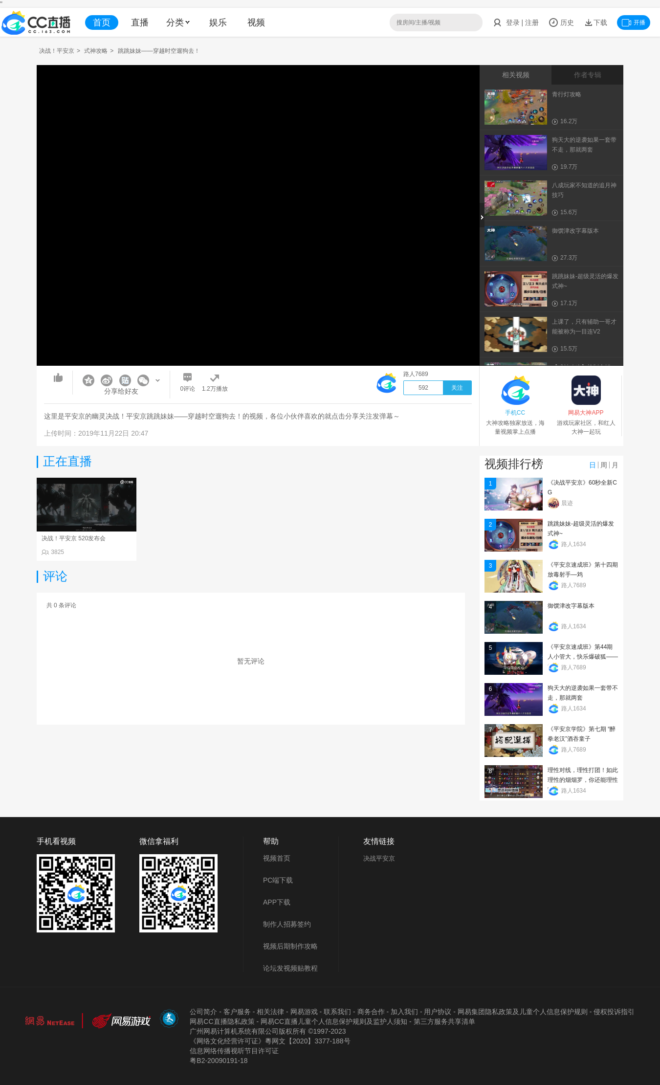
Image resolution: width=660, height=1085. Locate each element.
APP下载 (276, 902)
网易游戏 (304, 1012)
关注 (457, 387)
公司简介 (203, 1012)
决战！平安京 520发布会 (74, 538)
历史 (561, 22)
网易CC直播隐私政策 (222, 1021)
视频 (256, 22)
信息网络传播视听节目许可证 (234, 1051)
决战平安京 (379, 858)
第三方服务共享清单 (444, 1021)
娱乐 (218, 22)
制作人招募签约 (287, 924)
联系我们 (337, 1012)
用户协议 (437, 1012)
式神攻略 (96, 50)
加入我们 (404, 1012)
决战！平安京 (56, 50)
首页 (101, 22)
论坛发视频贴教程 (290, 968)
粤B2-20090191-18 (218, 1060)
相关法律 (270, 1012)
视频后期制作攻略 (290, 946)
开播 (633, 22)
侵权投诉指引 (614, 1012)
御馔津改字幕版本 (571, 605)
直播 (140, 22)
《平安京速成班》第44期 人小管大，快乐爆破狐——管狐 (583, 656)
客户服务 (237, 1012)
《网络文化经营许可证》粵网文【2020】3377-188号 (270, 1041)
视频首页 (276, 858)
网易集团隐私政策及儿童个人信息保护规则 (523, 1012)
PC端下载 (278, 880)
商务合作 (371, 1012)
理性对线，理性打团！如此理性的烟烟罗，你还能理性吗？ (583, 780)
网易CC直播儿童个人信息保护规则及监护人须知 (334, 1021)
